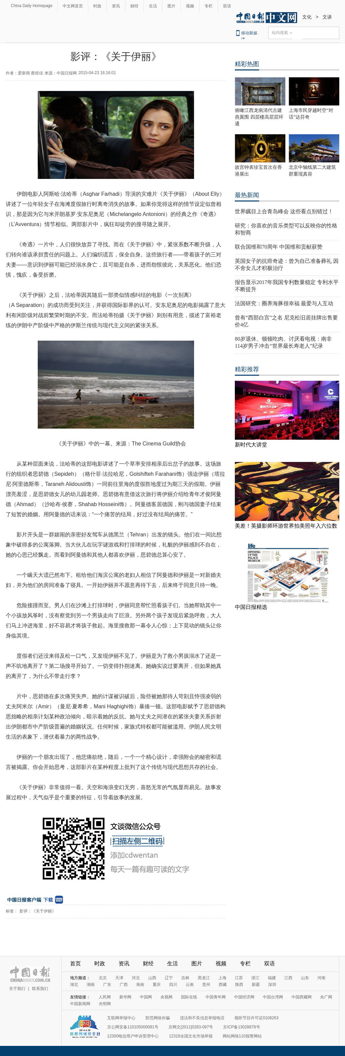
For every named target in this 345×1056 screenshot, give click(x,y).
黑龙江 (204, 977)
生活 (153, 6)
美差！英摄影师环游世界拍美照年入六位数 (286, 526)
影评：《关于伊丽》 (38, 911)
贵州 (206, 984)
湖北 (74, 984)
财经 (134, 6)
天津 (119, 977)
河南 (321, 977)
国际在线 (189, 997)
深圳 (272, 984)
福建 (272, 977)
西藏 (223, 984)
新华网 (125, 997)
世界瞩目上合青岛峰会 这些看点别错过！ (284, 211)
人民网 (105, 997)
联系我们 (40, 988)
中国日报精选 (251, 607)
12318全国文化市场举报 (190, 1036)
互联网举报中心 (121, 1018)
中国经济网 (244, 997)
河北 (136, 977)
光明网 (105, 1003)
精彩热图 (247, 64)
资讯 (116, 6)
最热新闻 (247, 195)
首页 (75, 963)
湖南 (91, 984)
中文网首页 (73, 6)
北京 (103, 977)
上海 (222, 977)
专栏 (209, 6)
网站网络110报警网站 (242, 1036)
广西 (124, 984)
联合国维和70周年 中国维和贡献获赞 (278, 247)
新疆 (256, 984)
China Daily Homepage (31, 5)
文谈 (327, 17)
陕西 (239, 984)
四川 (173, 984)
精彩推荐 (247, 369)
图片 (171, 6)
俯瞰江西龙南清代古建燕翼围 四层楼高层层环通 (259, 117)
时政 (97, 6)
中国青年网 (216, 997)
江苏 (239, 977)
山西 (152, 977)
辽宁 (169, 977)
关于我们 (17, 988)
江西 (288, 977)
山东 (305, 977)
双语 (227, 6)
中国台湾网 (273, 997)
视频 (190, 6)
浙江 (255, 977)
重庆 (157, 984)
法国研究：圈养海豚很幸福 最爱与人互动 (284, 303)
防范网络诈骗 (158, 1018)
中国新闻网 (80, 1003)
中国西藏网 (301, 997)
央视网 (166, 997)
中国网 (146, 997)
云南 (190, 984)
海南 (140, 984)
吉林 (185, 977)
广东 (107, 984)
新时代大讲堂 (251, 444)
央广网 (326, 997)
